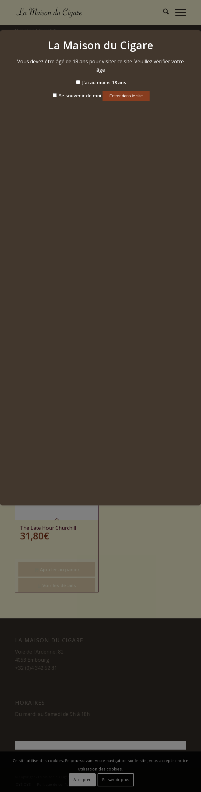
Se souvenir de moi (77, 95)
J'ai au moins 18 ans (101, 82)
